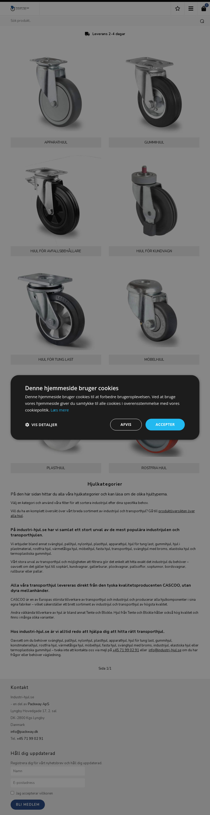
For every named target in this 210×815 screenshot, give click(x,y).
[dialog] (105, 407)
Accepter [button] (165, 424)
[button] (41, 424)
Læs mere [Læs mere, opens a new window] (60, 410)
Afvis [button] (126, 424)
